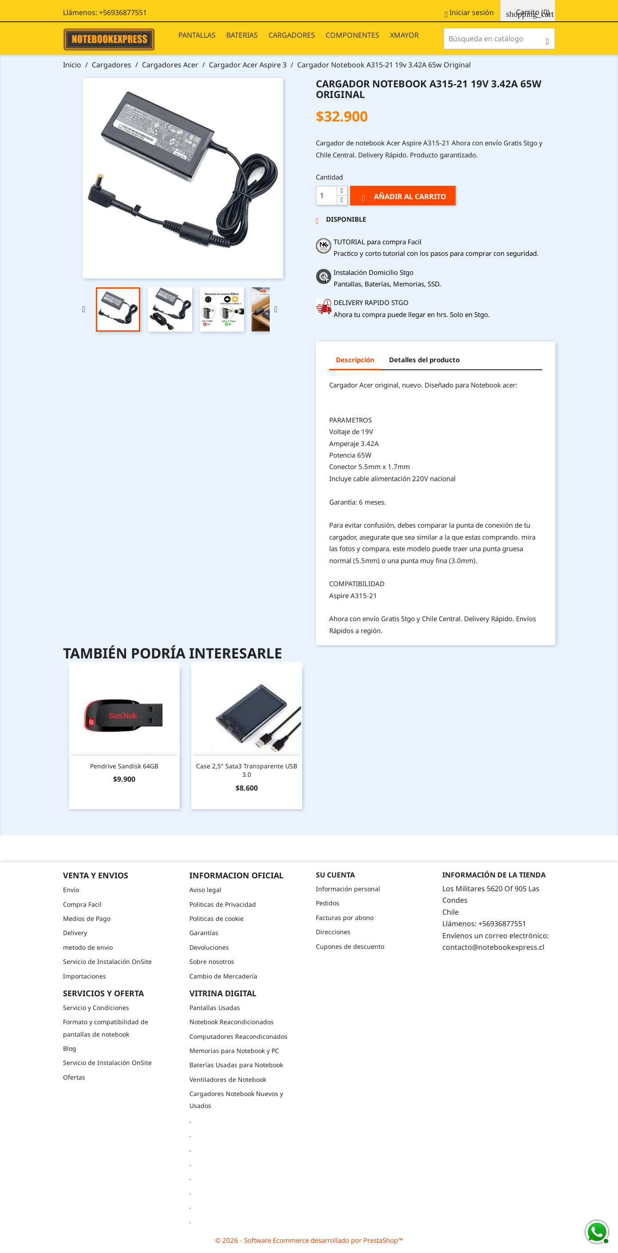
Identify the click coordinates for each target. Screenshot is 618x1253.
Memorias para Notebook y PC (234, 1050)
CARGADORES (291, 35)
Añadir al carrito (402, 197)
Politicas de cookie (216, 918)
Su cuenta (335, 875)
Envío (71, 889)
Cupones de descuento (350, 946)
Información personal (348, 889)
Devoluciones (209, 947)
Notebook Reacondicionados (231, 1022)
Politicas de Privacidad (222, 904)
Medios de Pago (86, 918)
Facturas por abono (345, 917)
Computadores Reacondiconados (238, 1036)
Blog (69, 1048)
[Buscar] (499, 38)
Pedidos (327, 903)
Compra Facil (82, 904)
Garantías (203, 932)
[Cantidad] (326, 195)
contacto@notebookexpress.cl (493, 947)
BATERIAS (242, 35)
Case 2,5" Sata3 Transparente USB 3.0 (246, 770)
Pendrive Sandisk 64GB (124, 766)
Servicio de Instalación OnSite (107, 961)
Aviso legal (205, 889)
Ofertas (74, 1077)
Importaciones (84, 976)
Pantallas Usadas (214, 1007)
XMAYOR (404, 35)
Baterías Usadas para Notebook (236, 1065)
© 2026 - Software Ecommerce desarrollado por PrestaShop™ (309, 1240)
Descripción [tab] (355, 359)
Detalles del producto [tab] (424, 359)
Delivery (75, 932)
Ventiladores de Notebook (227, 1079)
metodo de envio (88, 947)
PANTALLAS (197, 35)
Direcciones (333, 932)
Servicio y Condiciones (96, 1007)
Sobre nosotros (211, 961)
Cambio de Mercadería (223, 976)
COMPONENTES (352, 35)
